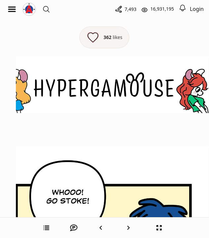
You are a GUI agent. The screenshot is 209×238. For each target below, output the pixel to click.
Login (197, 9)
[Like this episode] (104, 37)
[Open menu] (12, 9)
